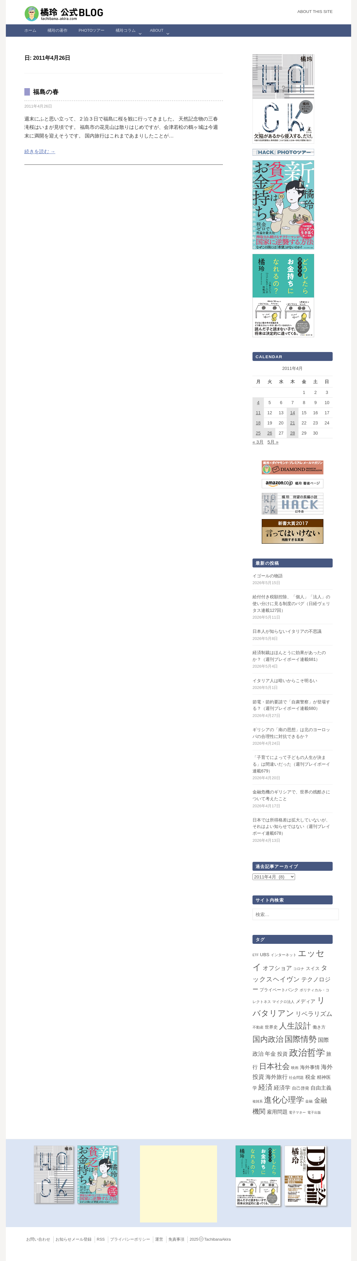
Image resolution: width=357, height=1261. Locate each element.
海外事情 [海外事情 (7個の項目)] (310, 1067)
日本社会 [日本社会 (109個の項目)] (274, 1066)
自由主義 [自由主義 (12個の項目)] (320, 1088)
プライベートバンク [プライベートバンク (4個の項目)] (279, 989)
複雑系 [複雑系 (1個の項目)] (257, 1101)
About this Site (315, 11)
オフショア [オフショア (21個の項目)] (277, 968)
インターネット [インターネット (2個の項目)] (284, 955)
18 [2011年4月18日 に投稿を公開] (258, 422)
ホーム (30, 30)
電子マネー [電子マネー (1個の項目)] (297, 1112)
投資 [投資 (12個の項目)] (282, 1054)
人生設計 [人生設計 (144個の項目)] (295, 1025)
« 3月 (258, 441)
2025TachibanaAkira (210, 1239)
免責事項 (176, 1239)
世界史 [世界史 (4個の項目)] (271, 1027)
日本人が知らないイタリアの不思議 (287, 631)
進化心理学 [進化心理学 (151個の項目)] (284, 1099)
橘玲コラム (126, 30)
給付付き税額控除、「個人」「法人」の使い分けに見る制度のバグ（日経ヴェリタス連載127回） (291, 603)
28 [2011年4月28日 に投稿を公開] (292, 433)
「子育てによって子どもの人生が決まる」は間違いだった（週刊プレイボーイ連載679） (291, 764)
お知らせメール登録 (73, 1239)
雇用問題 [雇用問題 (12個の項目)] (277, 1112)
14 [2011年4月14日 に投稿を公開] (292, 412)
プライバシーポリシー (130, 1239)
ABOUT (156, 30)
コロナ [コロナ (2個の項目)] (298, 969)
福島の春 (46, 91)
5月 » (272, 441)
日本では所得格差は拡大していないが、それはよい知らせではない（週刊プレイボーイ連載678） (291, 826)
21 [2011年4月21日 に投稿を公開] (292, 422)
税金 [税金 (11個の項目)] (310, 1077)
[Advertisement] (178, 1183)
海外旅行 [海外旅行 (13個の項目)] (276, 1077)
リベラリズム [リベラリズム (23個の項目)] (313, 1013)
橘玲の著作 (57, 30)
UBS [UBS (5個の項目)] (264, 954)
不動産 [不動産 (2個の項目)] (258, 1027)
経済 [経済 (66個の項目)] (265, 1087)
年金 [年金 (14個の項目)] (270, 1054)
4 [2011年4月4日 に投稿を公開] (258, 402)
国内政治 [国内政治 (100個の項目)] (267, 1039)
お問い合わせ (38, 1239)
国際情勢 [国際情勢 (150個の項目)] (301, 1039)
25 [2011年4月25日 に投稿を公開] (258, 433)
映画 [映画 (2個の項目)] (294, 1068)
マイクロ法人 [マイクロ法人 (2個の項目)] (283, 1002)
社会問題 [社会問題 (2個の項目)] (296, 1077)
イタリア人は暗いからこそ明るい (284, 680)
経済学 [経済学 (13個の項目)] (282, 1088)
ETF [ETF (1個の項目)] (255, 955)
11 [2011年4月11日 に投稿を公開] (258, 412)
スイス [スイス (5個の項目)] (313, 968)
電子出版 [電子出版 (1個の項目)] (314, 1112)
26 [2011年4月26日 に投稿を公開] (269, 433)
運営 (159, 1239)
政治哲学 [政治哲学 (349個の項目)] (307, 1052)
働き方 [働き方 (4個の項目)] (319, 1027)
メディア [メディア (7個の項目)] (305, 1001)
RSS (101, 1239)
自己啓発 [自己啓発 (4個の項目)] (300, 1088)
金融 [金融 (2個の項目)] (309, 1101)
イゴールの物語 (267, 575)
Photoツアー (92, 30)
